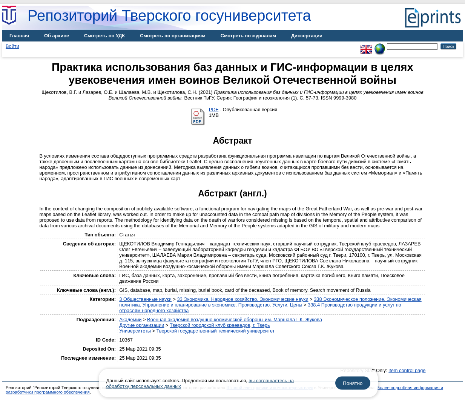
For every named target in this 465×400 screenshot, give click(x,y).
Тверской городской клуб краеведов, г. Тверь (220, 325)
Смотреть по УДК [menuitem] (104, 35)
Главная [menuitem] (19, 35)
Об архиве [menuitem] (56, 35)
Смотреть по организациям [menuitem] (173, 35)
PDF (214, 109)
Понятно (352, 383)
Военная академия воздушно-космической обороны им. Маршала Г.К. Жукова (234, 319)
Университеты (135, 331)
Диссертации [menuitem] (306, 35)
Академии (130, 319)
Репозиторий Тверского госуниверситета (169, 15)
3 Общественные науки (145, 299)
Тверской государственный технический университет (216, 331)
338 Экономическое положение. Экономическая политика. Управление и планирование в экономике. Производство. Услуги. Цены (270, 302)
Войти (12, 46)
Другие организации (141, 325)
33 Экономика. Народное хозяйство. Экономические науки (242, 299)
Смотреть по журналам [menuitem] (248, 35)
